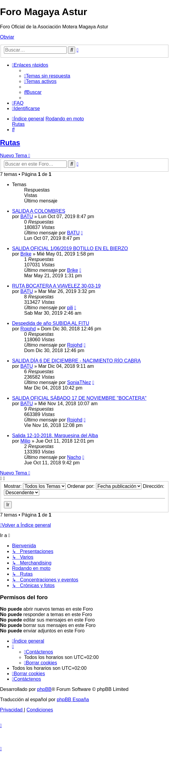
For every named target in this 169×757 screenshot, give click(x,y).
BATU (27, 216)
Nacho (74, 457)
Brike (26, 253)
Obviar (7, 37)
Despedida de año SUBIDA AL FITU (50, 323)
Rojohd (28, 328)
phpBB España (73, 699)
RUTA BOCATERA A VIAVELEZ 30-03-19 (56, 285)
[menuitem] (47, 75)
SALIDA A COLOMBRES (38, 211)
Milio (25, 441)
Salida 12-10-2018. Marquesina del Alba (55, 435)
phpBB (44, 689)
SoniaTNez (79, 382)
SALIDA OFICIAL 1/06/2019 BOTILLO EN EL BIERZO (70, 248)
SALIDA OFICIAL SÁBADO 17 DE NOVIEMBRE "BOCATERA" (79, 398)
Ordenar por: (104, 486)
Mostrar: (35, 486)
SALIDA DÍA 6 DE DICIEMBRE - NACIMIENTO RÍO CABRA (76, 360)
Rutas (10, 142)
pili (70, 307)
